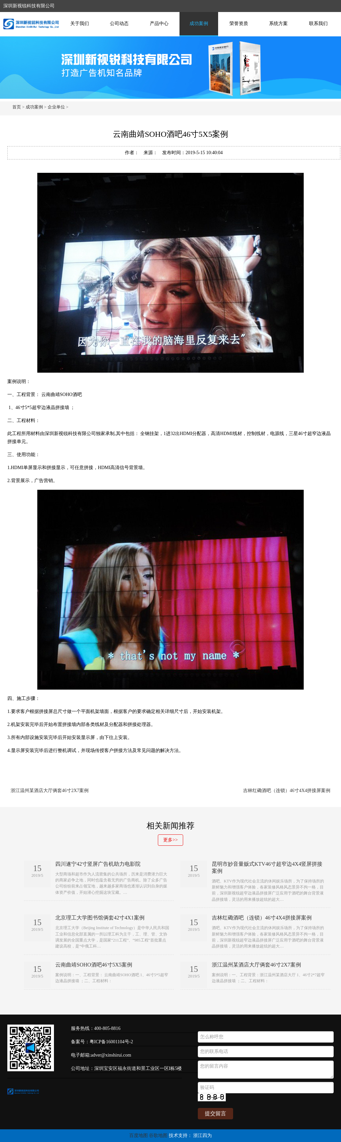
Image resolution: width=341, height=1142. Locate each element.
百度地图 (138, 1135)
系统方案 (278, 23)
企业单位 (56, 106)
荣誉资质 (238, 23)
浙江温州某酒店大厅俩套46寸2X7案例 (50, 790)
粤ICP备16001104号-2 (111, 1041)
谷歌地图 (158, 1135)
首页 (16, 106)
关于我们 (79, 23)
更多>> (170, 839)
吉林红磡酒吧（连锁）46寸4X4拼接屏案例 (286, 790)
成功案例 (198, 23)
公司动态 (119, 23)
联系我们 (318, 23)
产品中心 (159, 23)
